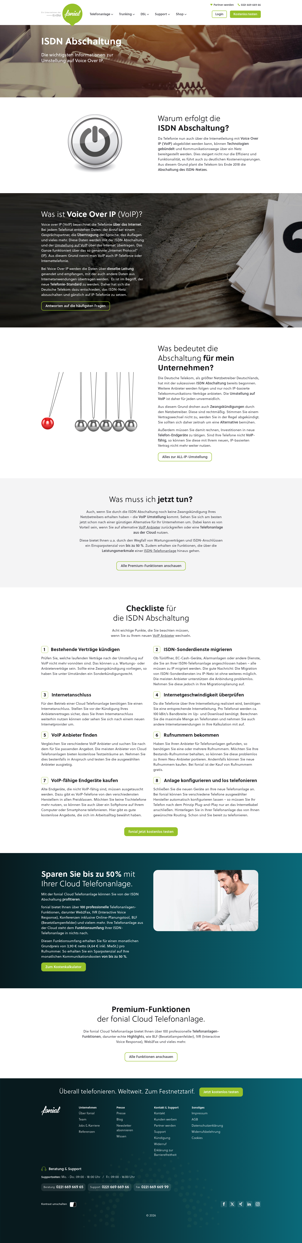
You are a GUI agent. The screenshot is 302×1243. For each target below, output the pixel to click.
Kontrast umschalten (58, 1204)
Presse (121, 1113)
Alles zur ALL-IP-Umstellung (184, 457)
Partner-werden (224, 5)
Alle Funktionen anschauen (151, 1057)
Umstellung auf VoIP (71, 245)
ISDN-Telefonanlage (160, 551)
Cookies (197, 1138)
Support (160, 1132)
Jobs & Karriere (89, 1125)
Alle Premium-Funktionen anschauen (151, 566)
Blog (120, 1119)
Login (219, 14)
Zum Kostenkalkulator (63, 967)
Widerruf (160, 1144)
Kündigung (162, 1138)
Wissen (121, 1136)
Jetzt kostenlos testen (221, 1092)
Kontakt (159, 1113)
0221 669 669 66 (251, 5)
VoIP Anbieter (149, 527)
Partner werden (165, 1125)
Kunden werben (165, 1119)
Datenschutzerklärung (207, 1125)
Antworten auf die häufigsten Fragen (75, 306)
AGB (195, 1119)
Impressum (200, 1113)
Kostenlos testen (245, 14)
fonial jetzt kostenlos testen (151, 832)
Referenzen (87, 1132)
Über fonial (87, 1113)
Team (82, 1119)
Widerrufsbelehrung (206, 1132)
